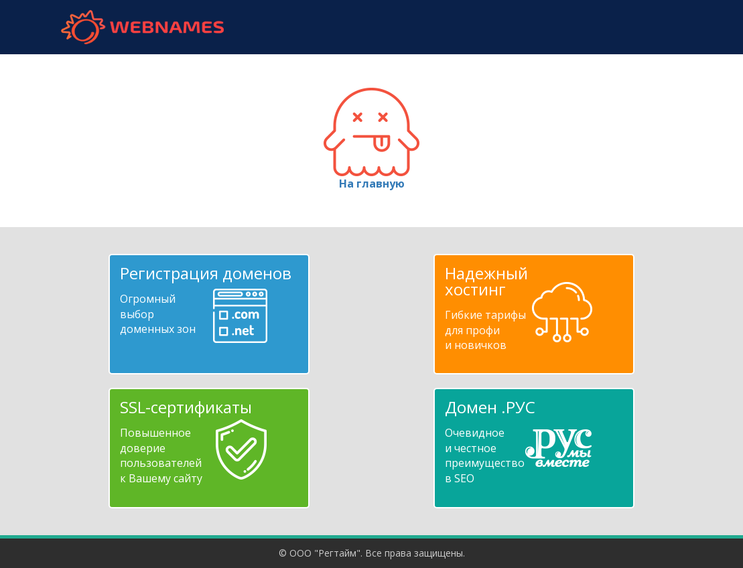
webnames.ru (142, 27)
